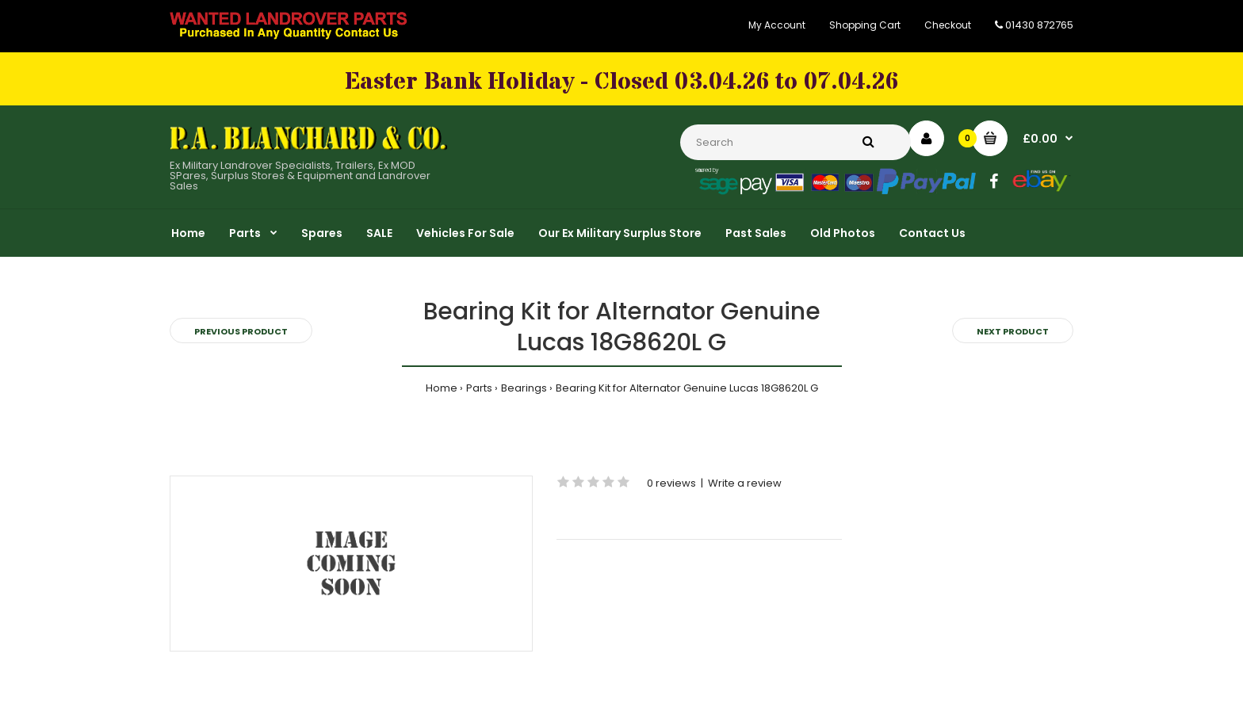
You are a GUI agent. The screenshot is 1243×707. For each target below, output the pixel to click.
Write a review (745, 483)
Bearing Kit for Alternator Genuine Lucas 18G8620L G (687, 388)
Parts (479, 388)
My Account (776, 25)
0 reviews (671, 483)
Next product (1013, 331)
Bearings (524, 388)
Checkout (947, 25)
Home (441, 388)
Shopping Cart (865, 25)
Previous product (241, 331)
